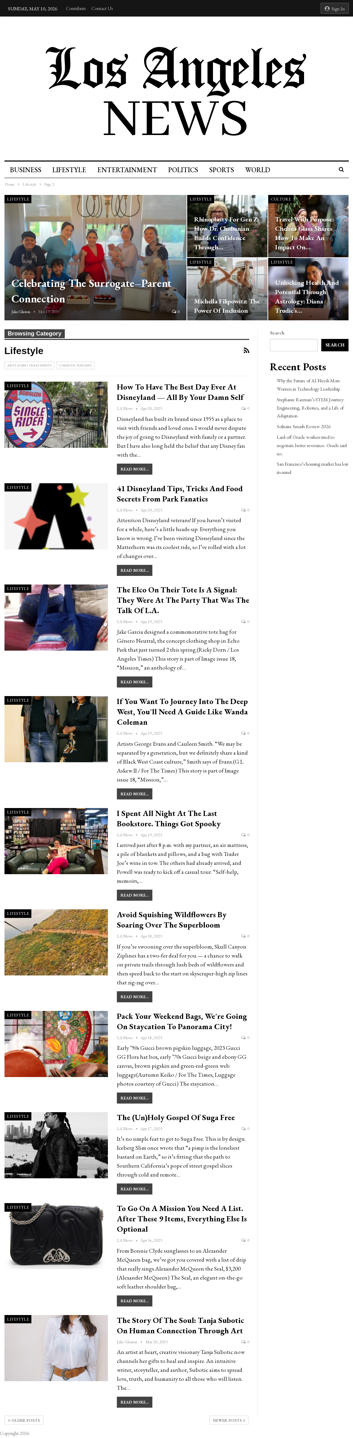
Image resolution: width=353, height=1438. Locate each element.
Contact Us (102, 8)
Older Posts (24, 1420)
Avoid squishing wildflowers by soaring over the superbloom (171, 919)
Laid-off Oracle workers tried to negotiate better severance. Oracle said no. (312, 445)
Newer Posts (229, 1420)
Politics (186, 169)
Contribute (76, 8)
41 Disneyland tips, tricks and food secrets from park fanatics (180, 493)
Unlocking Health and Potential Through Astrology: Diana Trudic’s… (307, 296)
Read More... (135, 469)
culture (281, 199)
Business (25, 169)
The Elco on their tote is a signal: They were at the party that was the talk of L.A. (183, 599)
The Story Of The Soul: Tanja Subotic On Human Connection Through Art (180, 1325)
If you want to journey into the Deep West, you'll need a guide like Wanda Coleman (182, 711)
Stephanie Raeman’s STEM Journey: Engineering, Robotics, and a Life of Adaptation (310, 407)
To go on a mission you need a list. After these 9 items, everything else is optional (182, 1218)
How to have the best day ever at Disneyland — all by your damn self (180, 392)
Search (277, 333)
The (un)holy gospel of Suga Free (176, 1117)
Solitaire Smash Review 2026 (304, 426)
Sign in (335, 9)
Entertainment (129, 169)
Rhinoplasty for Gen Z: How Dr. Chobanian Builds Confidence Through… (226, 233)
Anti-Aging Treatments (29, 365)
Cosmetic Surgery (75, 365)
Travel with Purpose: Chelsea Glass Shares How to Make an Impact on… (304, 233)
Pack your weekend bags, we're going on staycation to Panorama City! (182, 1021)
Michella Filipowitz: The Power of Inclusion (227, 306)
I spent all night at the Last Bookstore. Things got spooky (169, 818)
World (262, 169)
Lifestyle (70, 169)
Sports (225, 169)
